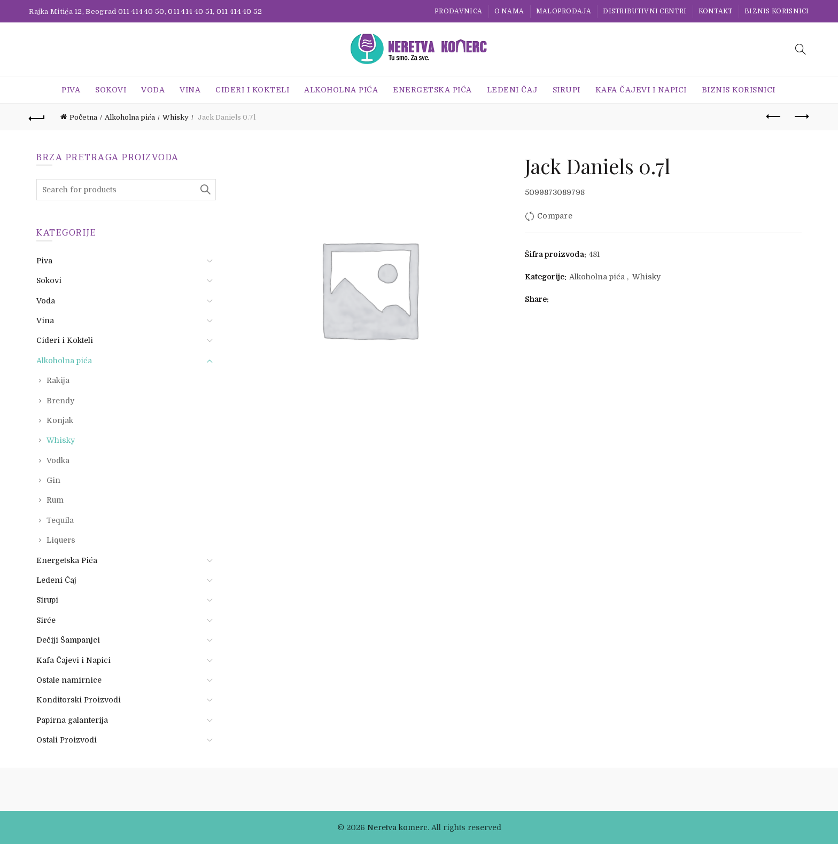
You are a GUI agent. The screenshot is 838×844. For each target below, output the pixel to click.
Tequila (60, 520)
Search (205, 189)
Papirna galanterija (72, 720)
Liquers (60, 540)
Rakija (57, 380)
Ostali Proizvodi (66, 740)
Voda (153, 89)
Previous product (774, 116)
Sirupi (566, 89)
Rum (55, 500)
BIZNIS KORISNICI (776, 11)
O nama (509, 11)
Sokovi (110, 89)
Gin (53, 480)
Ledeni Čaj (512, 89)
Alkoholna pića (341, 89)
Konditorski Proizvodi (78, 699)
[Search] (800, 49)
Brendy (60, 400)
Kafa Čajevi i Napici (641, 89)
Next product (801, 116)
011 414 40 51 (190, 11)
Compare (554, 216)
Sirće (46, 620)
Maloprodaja (563, 11)
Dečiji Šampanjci (68, 640)
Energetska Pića (432, 89)
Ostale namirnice (69, 680)
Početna (83, 117)
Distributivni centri (644, 11)
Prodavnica (458, 11)
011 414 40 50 (141, 11)
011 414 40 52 (239, 11)
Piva (70, 89)
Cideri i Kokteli (252, 89)
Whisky (175, 117)
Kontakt (716, 11)
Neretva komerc (397, 827)
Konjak (59, 420)
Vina (190, 89)
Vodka (57, 460)
